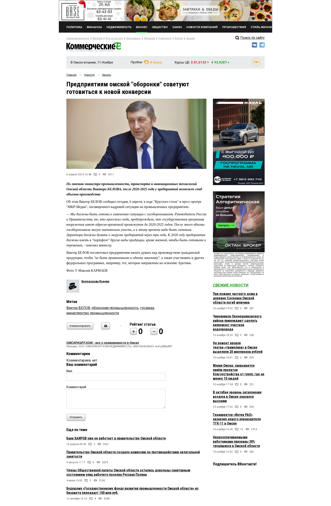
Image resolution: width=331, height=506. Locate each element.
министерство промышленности (92, 314)
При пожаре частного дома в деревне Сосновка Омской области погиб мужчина (235, 299)
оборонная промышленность (115, 309)
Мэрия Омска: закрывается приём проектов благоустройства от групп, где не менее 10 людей (238, 373)
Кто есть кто (108, 38)
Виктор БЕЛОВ (78, 309)
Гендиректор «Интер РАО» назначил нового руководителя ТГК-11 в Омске (237, 420)
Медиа (93, 38)
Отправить (77, 419)
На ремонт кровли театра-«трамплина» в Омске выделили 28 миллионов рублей (237, 349)
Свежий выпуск (76, 38)
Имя (69, 372)
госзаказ (147, 309)
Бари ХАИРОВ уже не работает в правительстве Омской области (116, 440)
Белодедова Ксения (95, 283)
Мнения (139, 38)
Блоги (164, 38)
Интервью (125, 38)
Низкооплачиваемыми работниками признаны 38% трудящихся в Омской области (236, 443)
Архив (175, 38)
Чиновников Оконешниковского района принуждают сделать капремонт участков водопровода (237, 324)
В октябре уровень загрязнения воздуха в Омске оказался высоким (237, 398)
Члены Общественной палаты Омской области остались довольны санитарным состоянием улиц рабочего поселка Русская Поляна (128, 474)
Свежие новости (230, 287)
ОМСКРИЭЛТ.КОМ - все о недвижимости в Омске (102, 344)
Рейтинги (152, 38)
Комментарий (76, 388)
